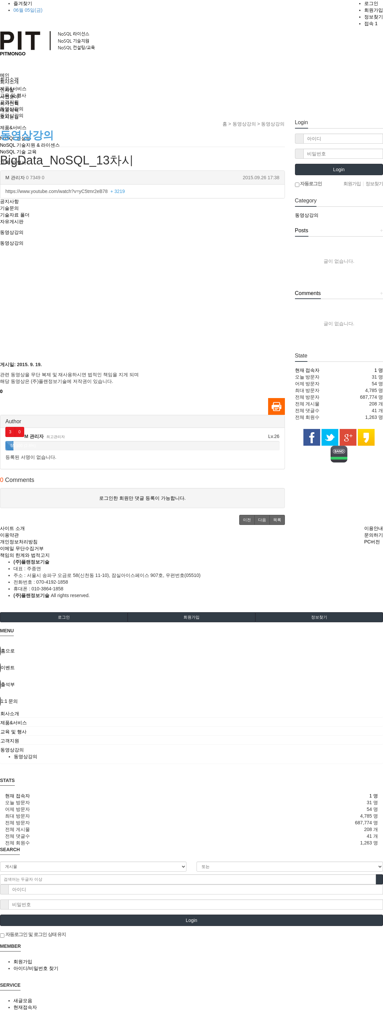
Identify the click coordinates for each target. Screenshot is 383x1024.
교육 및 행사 (13, 95)
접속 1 (371, 23)
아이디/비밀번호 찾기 (35, 968)
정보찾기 (373, 16)
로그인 (371, 3)
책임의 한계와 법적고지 (25, 555)
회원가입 (373, 10)
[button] (247, 520)
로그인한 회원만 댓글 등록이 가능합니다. (142, 498)
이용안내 (373, 528)
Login (339, 169)
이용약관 (9, 535)
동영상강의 (12, 108)
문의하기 (373, 535)
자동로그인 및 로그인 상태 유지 (33, 935)
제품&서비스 (13, 88)
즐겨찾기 (22, 3)
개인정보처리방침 (19, 541)
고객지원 (9, 102)
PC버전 (372, 541)
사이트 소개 (12, 528)
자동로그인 (308, 184)
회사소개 (9, 82)
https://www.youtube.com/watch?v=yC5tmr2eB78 (65, 191)
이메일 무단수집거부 (22, 548)
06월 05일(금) (27, 10)
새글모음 (22, 1000)
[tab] (191, 713)
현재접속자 (25, 1007)
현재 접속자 (307, 370)
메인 (4, 75)
